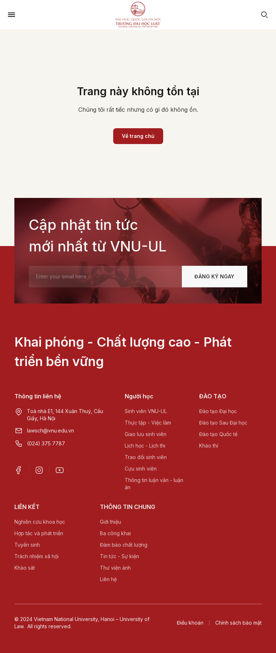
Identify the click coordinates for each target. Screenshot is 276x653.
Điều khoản (190, 623)
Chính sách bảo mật (238, 623)
